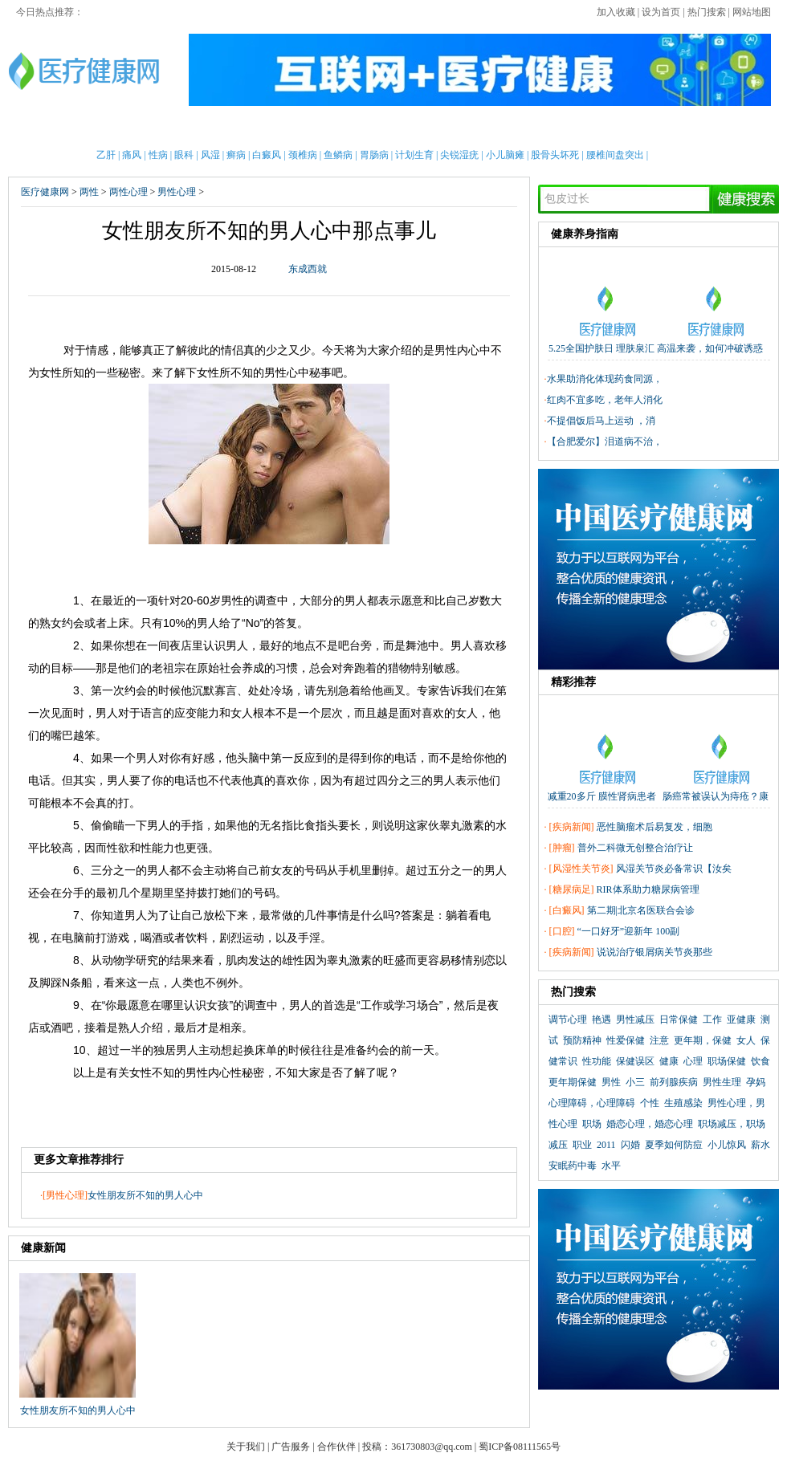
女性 (144, 128)
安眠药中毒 (572, 1165)
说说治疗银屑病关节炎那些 (654, 952)
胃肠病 (374, 155)
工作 (712, 1019)
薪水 (760, 1144)
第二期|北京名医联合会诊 (641, 910)
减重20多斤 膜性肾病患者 (602, 796)
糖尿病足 (572, 889)
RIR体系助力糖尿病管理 (648, 889)
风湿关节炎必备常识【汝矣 (674, 868)
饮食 (760, 1061)
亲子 (226, 128)
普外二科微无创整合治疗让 (635, 847)
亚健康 (741, 1019)
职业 (582, 1144)
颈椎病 (302, 155)
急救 (350, 128)
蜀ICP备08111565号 (520, 1446)
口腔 (562, 931)
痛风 (131, 155)
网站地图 (751, 12)
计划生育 (414, 155)
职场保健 (726, 1061)
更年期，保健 (703, 1040)
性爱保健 (625, 1040)
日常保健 (678, 1019)
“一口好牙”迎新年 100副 (628, 931)
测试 (662, 128)
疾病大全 (485, 128)
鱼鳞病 (338, 155)
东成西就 (307, 269)
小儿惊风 (726, 1144)
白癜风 (266, 155)
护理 (267, 128)
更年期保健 (572, 1082)
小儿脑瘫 (505, 155)
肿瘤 (562, 847)
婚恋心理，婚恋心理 (649, 1123)
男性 (102, 128)
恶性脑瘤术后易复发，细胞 (654, 826)
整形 (580, 128)
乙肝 (106, 155)
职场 (591, 1123)
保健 (309, 128)
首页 (61, 128)
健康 (669, 1061)
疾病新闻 (572, 826)
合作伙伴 (336, 1446)
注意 (659, 1040)
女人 (746, 1040)
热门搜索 (706, 12)
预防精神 (582, 1040)
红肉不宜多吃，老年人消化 (605, 399)
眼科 (184, 155)
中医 (392, 128)
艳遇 (601, 1019)
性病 (158, 155)
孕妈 (755, 1082)
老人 (433, 128)
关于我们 (245, 1446)
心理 (621, 128)
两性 (538, 128)
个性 (649, 1103)
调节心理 (567, 1019)
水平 (611, 1165)
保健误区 (635, 1061)
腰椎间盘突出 (615, 155)
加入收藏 (616, 12)
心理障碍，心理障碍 (591, 1103)
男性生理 (722, 1082)
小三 (635, 1082)
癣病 (236, 155)
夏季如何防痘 (674, 1144)
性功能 (596, 1061)
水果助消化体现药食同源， (605, 379)
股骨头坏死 (555, 155)
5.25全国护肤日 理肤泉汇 (601, 348)
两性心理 (128, 191)
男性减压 (635, 1019)
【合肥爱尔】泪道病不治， (605, 441)
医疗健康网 (45, 191)
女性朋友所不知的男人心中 (145, 1195)
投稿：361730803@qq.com (417, 1446)
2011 (606, 1144)
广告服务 (290, 1446)
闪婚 (630, 1144)
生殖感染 (683, 1103)
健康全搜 (714, 128)
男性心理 (176, 191)
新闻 (184, 128)
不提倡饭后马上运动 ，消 (601, 420)
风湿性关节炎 (581, 868)
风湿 (210, 155)
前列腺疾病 (674, 1082)
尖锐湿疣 (459, 155)
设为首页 (661, 12)
